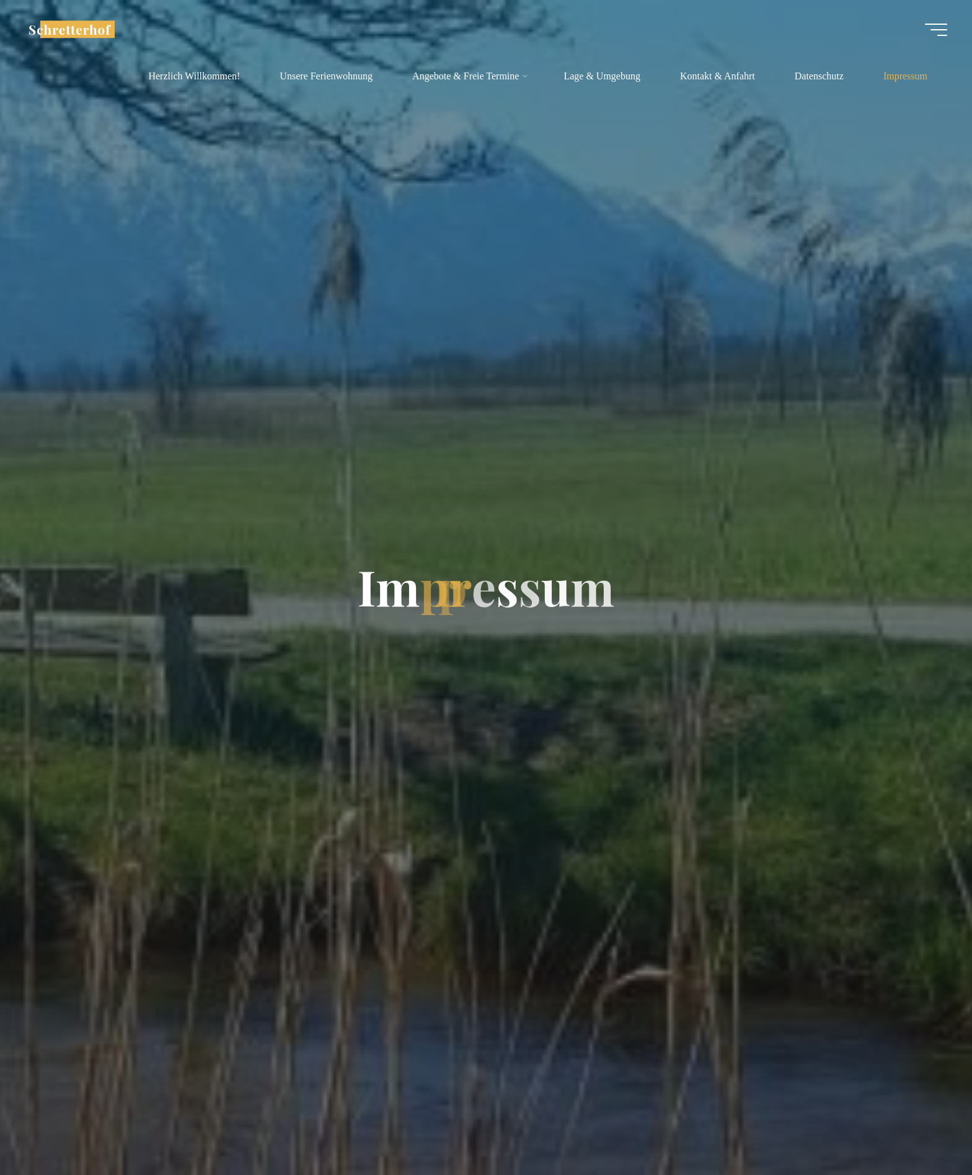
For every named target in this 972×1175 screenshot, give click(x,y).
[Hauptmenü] (936, 30)
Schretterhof (70, 29)
